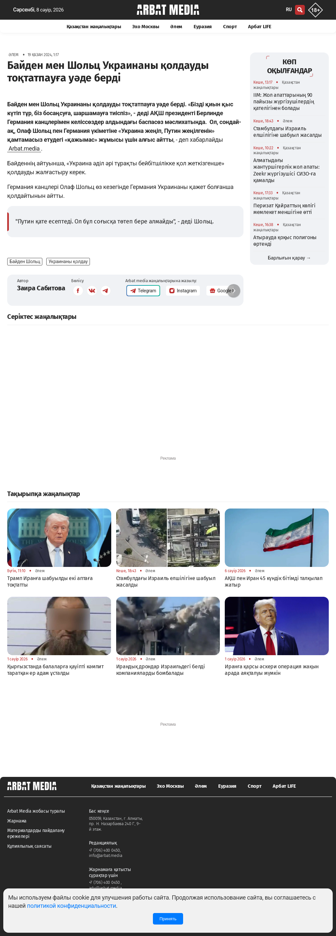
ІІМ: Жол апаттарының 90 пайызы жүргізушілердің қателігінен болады (283, 102)
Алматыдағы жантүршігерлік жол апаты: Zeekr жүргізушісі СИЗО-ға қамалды (286, 170)
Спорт (230, 27)
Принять (168, 918)
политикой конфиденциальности (71, 905)
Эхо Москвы (145, 27)
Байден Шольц (25, 261)
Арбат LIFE (259, 27)
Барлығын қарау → (289, 258)
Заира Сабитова (41, 288)
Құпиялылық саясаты (29, 846)
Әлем (176, 27)
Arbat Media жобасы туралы (36, 811)
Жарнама (17, 821)
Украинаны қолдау (68, 261)
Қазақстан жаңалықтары (94, 27)
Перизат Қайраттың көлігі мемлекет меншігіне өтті (284, 208)
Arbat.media (24, 148)
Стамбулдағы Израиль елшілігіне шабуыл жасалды (287, 131)
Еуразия (203, 27)
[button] (233, 290)
